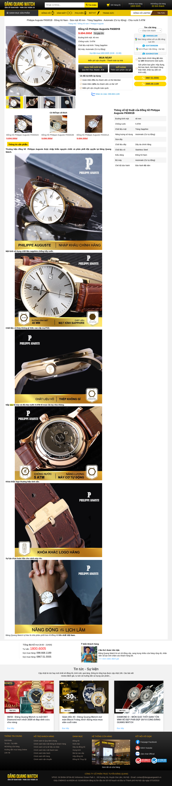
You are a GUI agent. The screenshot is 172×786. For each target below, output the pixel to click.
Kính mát (76, 744)
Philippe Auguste (97, 23)
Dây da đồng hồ (79, 747)
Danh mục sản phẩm (18, 13)
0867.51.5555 (44, 656)
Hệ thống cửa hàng (11, 746)
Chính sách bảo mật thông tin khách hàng (50, 744)
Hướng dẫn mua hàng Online (15, 749)
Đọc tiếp (11, 728)
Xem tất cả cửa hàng (111, 767)
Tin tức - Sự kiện (86, 669)
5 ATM (138, 124)
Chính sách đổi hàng (42, 756)
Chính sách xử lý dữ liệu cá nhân (46, 747)
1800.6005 (105, 53)
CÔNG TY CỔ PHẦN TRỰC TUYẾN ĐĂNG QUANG (106, 774)
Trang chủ (72, 23)
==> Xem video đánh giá (108, 659)
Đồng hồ (76, 741)
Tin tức (12, 710)
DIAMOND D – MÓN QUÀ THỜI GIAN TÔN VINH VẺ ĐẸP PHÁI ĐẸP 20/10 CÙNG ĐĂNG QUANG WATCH (138, 719)
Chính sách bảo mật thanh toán (46, 750)
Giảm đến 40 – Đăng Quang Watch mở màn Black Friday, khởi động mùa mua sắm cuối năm (82, 719)
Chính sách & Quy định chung (45, 741)
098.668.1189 (44, 652)
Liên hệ (7, 753)
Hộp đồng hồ (78, 756)
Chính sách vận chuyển (43, 759)
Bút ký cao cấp (78, 753)
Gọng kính (77, 750)
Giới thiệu (8, 740)
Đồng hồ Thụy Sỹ (79, 759)
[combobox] (150, 30)
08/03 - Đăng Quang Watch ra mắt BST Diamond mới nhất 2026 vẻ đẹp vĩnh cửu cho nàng (28, 719)
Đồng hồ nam (83, 23)
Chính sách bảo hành (42, 753)
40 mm (138, 118)
